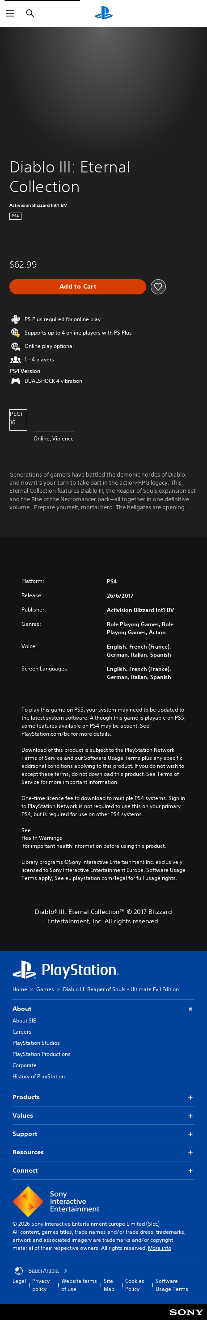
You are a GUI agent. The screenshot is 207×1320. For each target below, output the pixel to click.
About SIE (24, 1020)
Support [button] (103, 1134)
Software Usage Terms (172, 1285)
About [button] (103, 1009)
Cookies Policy (134, 1285)
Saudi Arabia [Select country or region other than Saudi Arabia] (41, 1271)
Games (45, 989)
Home (20, 989)
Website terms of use (79, 1285)
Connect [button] (103, 1170)
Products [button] (103, 1097)
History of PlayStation (39, 1076)
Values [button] (103, 1115)
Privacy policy (41, 1285)
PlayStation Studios (36, 1043)
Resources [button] (103, 1152)
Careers (22, 1031)
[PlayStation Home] (104, 13)
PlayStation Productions (42, 1054)
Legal (19, 1281)
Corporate (25, 1065)
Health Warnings (41, 838)
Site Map (109, 1285)
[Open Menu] (10, 13)
